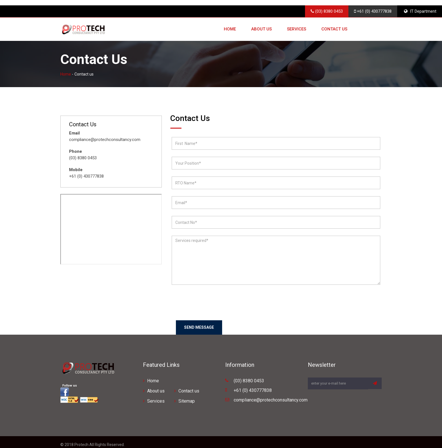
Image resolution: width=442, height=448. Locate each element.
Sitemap (186, 395)
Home (230, 24)
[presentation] (214, 298)
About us (261, 24)
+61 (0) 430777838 (373, 5)
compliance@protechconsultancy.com (271, 394)
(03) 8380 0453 (327, 5)
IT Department (420, 5)
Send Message (199, 322)
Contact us (334, 24)
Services (296, 24)
